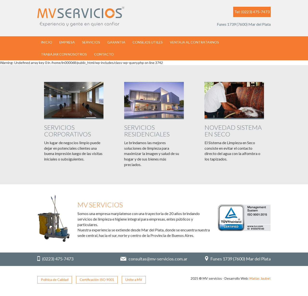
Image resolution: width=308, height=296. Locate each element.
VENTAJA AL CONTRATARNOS (194, 42)
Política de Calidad (54, 280)
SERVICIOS (91, 42)
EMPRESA (67, 42)
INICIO (46, 42)
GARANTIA (116, 42)
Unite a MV (133, 280)
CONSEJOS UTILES (148, 42)
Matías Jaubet (260, 278)
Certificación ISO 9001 (97, 280)
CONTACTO (104, 54)
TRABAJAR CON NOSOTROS (64, 54)
